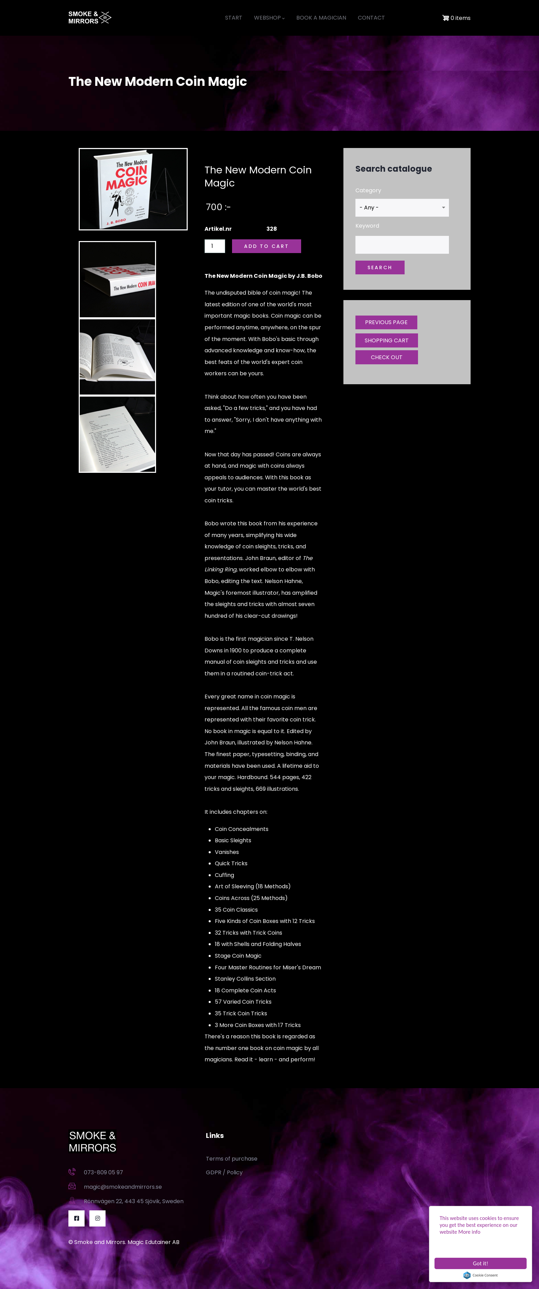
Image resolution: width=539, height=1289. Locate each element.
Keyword (367, 226)
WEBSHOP (269, 18)
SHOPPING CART (387, 340)
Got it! (480, 1263)
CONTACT (371, 18)
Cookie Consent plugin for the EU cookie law (480, 1275)
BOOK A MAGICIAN (321, 18)
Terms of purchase (231, 1159)
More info (469, 1232)
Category (368, 190)
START (233, 18)
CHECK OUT (387, 357)
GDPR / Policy (224, 1172)
